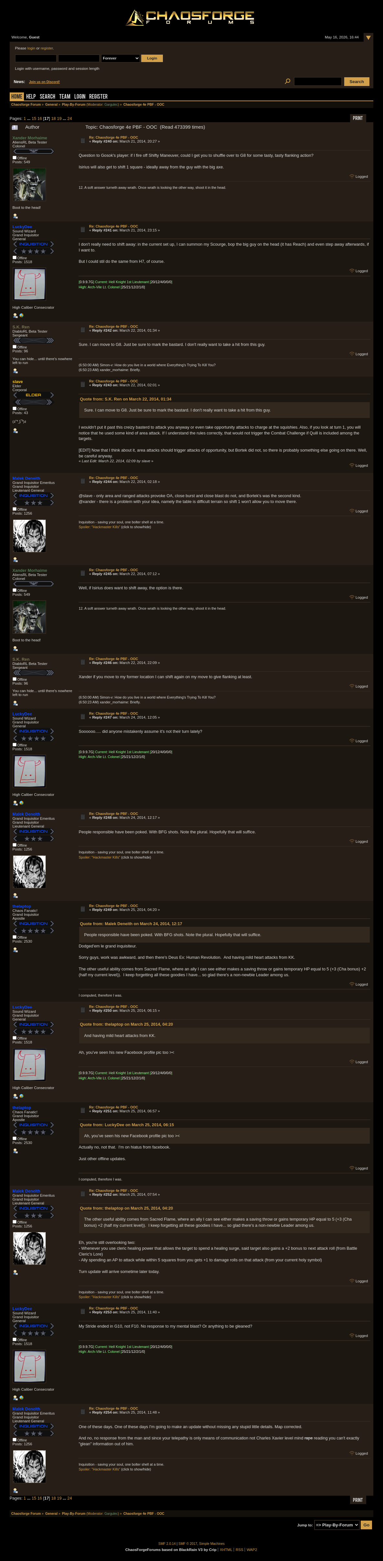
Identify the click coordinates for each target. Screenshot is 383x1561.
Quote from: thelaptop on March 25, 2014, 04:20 (126, 1024)
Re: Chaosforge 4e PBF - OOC (113, 137)
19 (59, 118)
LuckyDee (22, 226)
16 (39, 118)
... (29, 118)
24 (69, 118)
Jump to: (305, 1525)
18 (53, 118)
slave (18, 381)
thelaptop (22, 906)
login (31, 48)
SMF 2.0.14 (167, 1543)
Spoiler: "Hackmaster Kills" (99, 527)
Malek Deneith (26, 478)
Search (47, 97)
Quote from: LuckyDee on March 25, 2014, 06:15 (127, 1124)
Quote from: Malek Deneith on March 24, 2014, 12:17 (131, 923)
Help (31, 97)
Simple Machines (212, 1543)
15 (34, 118)
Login (79, 97)
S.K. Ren (21, 327)
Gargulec (111, 104)
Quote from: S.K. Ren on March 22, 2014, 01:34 (125, 399)
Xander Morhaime (30, 137)
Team (64, 97)
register (47, 48)
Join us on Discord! (44, 82)
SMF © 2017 (187, 1543)
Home (16, 97)
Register (98, 97)
